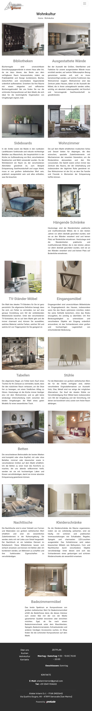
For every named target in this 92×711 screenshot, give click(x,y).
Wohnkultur (49, 18)
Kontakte (24, 659)
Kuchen (24, 653)
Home (40, 18)
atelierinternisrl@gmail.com (50, 681)
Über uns (24, 650)
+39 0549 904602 (48, 684)
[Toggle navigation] (84, 3)
